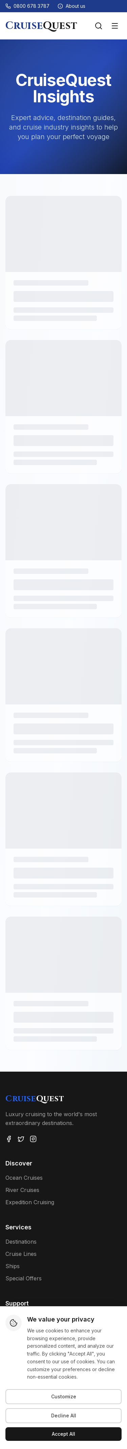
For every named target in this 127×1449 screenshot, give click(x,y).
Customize (63, 1396)
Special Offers (23, 1278)
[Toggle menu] (115, 26)
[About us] (71, 6)
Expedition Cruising (29, 1202)
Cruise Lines (21, 1253)
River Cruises (22, 1190)
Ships (12, 1266)
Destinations (21, 1241)
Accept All (63, 1434)
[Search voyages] (98, 26)
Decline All (63, 1415)
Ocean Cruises (24, 1177)
